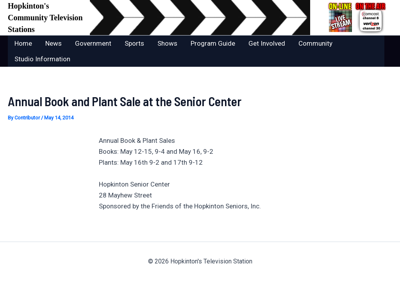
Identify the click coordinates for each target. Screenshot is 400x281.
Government (93, 43)
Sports (134, 43)
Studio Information (42, 59)
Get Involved (266, 43)
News (53, 43)
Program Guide (213, 43)
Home (23, 43)
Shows (167, 43)
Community (315, 43)
